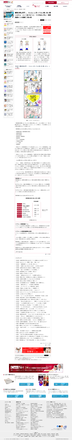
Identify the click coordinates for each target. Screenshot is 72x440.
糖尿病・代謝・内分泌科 (42, 433)
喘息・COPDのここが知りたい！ (36, 408)
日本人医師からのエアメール (35, 425)
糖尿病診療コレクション (20, 416)
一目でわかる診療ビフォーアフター (22, 429)
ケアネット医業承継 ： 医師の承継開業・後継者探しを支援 (56, 404)
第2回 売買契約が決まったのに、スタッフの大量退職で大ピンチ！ (30, 338)
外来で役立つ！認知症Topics (20, 426)
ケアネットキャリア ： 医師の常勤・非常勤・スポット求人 (56, 403)
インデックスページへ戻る (46, 24)
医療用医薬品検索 (8, 411)
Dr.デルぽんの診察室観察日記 (21, 420)
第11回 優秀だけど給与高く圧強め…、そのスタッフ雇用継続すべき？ (30, 319)
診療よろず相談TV (34, 412)
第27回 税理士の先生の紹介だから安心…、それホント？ (28, 290)
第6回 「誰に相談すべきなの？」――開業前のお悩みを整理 (28, 330)
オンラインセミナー (8, 416)
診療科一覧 (7, 404)
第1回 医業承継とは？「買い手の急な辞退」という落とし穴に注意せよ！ (31, 340)
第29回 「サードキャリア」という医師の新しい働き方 (27, 286)
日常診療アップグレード (20, 427)
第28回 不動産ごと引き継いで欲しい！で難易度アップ (27, 288)
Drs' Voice (6, 421)
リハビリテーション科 (46, 436)
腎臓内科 (35, 433)
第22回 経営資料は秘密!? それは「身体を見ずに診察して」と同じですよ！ (31, 299)
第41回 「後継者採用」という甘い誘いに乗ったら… (27, 264)
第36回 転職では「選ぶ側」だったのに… (25, 273)
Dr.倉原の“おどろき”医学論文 (20, 407)
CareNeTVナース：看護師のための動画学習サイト (55, 407)
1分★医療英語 (33, 418)
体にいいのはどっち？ (19, 425)
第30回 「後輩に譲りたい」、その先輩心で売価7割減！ (27, 284)
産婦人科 (57, 435)
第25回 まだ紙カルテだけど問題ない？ (24, 293)
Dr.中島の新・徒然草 (19, 418)
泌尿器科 (53, 435)
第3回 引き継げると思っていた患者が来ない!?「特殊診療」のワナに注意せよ (32, 336)
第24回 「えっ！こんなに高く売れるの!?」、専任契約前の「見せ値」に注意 (32, 295)
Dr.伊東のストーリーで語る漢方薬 (21, 408)
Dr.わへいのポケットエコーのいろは (22, 411)
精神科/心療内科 (33, 435)
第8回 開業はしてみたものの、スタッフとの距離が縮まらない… (29, 325)
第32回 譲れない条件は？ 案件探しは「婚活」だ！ (26, 280)
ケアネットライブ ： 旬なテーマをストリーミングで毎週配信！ (57, 408)
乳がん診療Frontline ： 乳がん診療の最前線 (54, 412)
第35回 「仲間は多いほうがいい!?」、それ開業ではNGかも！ (29, 275)
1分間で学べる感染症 (34, 406)
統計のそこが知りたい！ (35, 417)
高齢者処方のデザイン (19, 413)
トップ (5, 9)
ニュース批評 (18, 406)
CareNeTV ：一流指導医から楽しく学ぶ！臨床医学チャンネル (57, 406)
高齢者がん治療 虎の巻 (34, 427)
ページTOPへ (48, 254)
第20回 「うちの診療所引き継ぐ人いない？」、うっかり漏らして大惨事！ (31, 303)
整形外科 (49, 435)
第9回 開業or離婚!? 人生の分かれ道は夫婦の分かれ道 (27, 323)
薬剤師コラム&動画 (34, 429)
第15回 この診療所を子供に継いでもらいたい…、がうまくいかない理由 (31, 312)
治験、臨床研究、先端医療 (9, 422)
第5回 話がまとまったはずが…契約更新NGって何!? (27, 332)
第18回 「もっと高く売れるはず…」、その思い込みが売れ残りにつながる (31, 306)
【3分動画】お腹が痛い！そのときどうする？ (23, 422)
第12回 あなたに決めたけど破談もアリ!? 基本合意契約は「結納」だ (30, 318)
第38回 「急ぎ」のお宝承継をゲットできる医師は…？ (27, 269)
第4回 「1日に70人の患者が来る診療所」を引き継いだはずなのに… (30, 334)
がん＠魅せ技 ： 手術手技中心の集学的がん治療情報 (55, 413)
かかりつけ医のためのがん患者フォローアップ (38, 426)
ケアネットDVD (7, 418)
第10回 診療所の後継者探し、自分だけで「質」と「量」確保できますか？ (31, 321)
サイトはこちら (19, 251)
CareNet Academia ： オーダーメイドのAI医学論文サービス (56, 416)
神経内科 (27, 435)
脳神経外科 (39, 435)
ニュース (6, 413)
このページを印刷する (20, 355)
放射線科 (33, 436)
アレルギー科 (15, 435)
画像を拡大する (33, 220)
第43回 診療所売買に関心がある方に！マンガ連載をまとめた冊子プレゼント (32, 260)
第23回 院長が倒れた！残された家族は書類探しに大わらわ (28, 297)
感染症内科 (53, 433)
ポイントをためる (8, 406)
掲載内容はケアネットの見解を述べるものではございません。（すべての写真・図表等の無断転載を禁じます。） (33, 357)
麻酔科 (37, 436)
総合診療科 (53, 436)
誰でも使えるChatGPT (34, 416)
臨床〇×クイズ (7, 408)
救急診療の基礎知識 (34, 403)
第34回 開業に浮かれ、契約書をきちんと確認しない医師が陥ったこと (30, 277)
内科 (14, 433)
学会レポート (7, 417)
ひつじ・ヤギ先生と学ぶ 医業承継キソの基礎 (18, 9)
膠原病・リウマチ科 (22, 435)
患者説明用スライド (8, 412)
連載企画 (8, 9)
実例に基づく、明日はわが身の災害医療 (37, 411)
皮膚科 (22, 436)
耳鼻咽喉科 (26, 436)
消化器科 (31, 433)
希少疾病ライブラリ (34, 413)
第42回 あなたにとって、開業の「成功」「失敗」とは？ (28, 262)
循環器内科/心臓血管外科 (24, 433)
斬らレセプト (18, 421)
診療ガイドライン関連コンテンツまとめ (22, 404)
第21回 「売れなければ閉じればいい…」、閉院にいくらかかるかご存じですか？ (33, 301)
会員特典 (6, 407)
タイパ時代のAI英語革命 (35, 421)
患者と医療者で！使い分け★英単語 (36, 420)
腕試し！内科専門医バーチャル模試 (36, 404)
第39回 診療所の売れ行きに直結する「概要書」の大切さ (28, 267)
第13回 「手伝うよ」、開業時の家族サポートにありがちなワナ (29, 316)
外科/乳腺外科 (44, 435)
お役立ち (6, 420)
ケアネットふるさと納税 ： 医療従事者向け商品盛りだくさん (57, 417)
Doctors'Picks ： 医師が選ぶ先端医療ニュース (54, 411)
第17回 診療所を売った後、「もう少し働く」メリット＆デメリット (30, 308)
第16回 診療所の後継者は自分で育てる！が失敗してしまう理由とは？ (30, 310)
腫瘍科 (57, 433)
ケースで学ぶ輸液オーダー (20, 412)
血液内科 (48, 433)
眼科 (29, 436)
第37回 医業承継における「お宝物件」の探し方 (26, 271)
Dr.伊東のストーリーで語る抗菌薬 (36, 407)
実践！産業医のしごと (34, 422)
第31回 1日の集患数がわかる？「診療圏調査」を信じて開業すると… (30, 282)
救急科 (40, 436)
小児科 (18, 436)
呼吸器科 (17, 433)
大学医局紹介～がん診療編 (20, 403)
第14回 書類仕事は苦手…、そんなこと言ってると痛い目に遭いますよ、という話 (33, 314)
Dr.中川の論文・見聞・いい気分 (21, 417)
